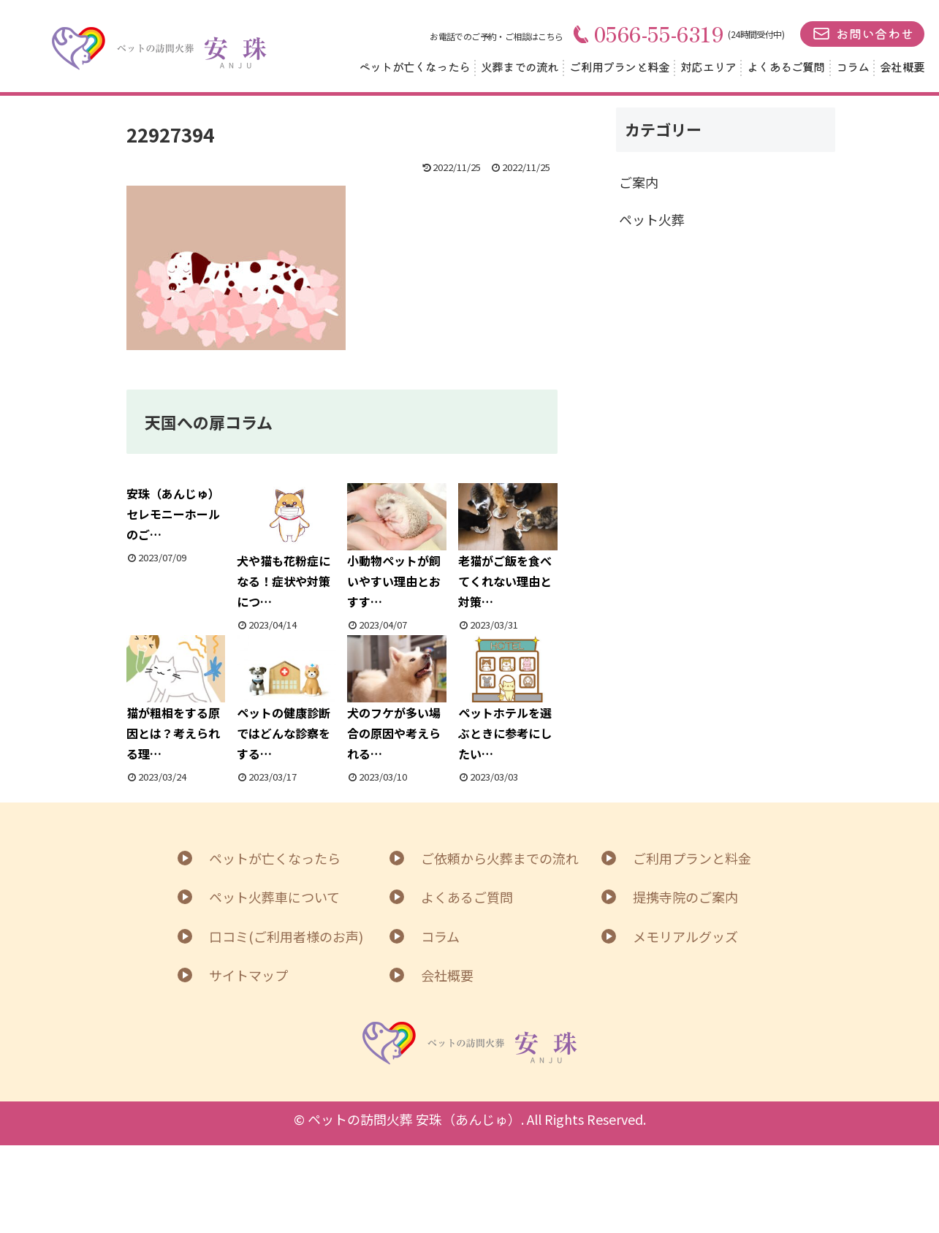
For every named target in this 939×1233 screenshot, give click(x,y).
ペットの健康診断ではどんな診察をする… (286, 699)
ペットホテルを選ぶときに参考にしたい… (508, 699)
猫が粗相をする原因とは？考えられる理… (176, 699)
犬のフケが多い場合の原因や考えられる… (396, 699)
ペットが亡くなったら (414, 66)
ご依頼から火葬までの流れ (500, 858)
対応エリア (708, 66)
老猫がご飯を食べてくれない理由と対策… (508, 547)
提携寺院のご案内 (685, 896)
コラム (853, 66)
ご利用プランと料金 (619, 66)
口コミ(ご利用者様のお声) (286, 936)
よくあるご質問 (785, 66)
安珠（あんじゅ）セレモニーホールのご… (173, 514)
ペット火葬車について (274, 896)
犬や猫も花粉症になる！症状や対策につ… (286, 547)
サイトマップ (248, 974)
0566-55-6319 (649, 33)
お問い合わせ (874, 33)
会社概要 (902, 66)
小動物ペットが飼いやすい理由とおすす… (396, 547)
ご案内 (638, 181)
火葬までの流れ (519, 66)
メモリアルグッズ (685, 936)
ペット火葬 (652, 219)
